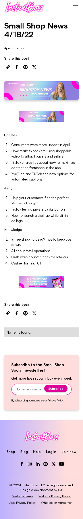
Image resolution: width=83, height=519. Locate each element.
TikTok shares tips (24, 162)
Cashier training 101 (26, 263)
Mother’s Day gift (24, 203)
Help (37, 451)
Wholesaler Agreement (57, 502)
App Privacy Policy (22, 502)
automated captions (26, 179)
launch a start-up (37, 215)
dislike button (54, 209)
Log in (51, 451)
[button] (74, 7)
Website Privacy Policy (55, 496)
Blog (24, 451)
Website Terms (22, 496)
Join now (69, 451)
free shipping (25, 239)
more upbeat (49, 145)
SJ (60, 490)
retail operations (38, 251)
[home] (24, 7)
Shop (10, 451)
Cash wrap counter (26, 257)
